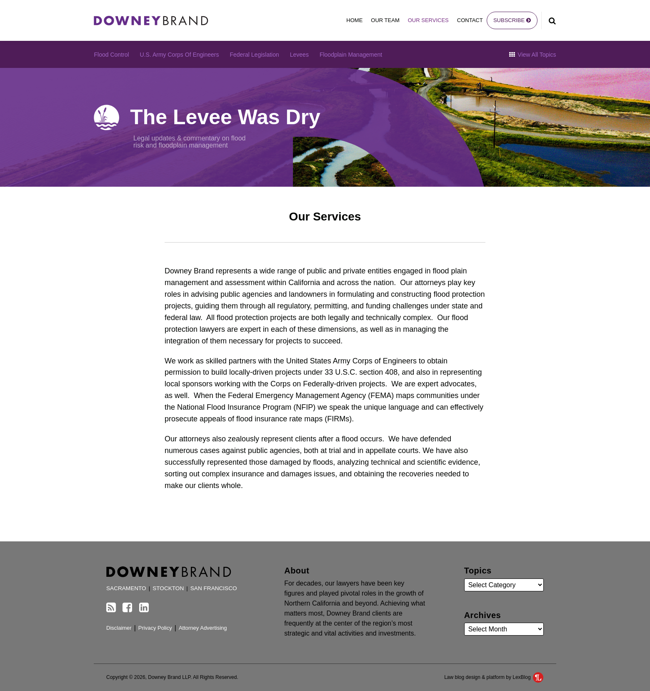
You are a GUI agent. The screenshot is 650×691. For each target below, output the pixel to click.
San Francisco (213, 588)
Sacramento (126, 588)
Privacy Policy (155, 628)
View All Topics (532, 54)
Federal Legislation (254, 54)
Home (354, 20)
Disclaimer (119, 628)
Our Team (385, 20)
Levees (299, 54)
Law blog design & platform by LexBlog (493, 677)
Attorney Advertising (203, 628)
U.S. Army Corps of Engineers (179, 54)
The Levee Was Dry (225, 117)
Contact (470, 20)
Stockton (168, 588)
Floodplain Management (351, 54)
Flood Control (111, 54)
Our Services (428, 20)
